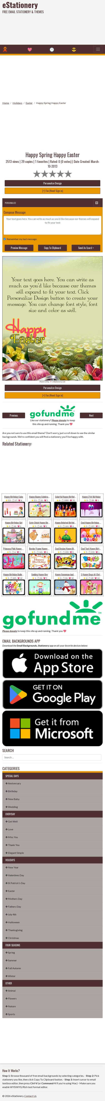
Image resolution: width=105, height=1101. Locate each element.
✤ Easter (10, 890)
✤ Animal (10, 990)
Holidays (17, 102)
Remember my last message (21, 239)
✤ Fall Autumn (13, 968)
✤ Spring (10, 952)
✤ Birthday (11, 791)
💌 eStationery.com (57, 382)
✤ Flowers (11, 998)
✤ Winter (10, 975)
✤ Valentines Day (14, 875)
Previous (14, 415)
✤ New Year (11, 867)
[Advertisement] (71, 22)
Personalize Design (52, 183)
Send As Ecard (85, 248)
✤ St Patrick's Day (15, 883)
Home (5, 102)
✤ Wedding (11, 806)
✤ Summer (11, 960)
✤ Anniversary (13, 783)
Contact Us (30, 1095)
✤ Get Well (11, 821)
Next (91, 415)
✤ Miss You (11, 837)
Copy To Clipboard (52, 248)
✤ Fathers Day (13, 906)
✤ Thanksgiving (14, 930)
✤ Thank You (12, 844)
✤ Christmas (12, 937)
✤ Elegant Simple (14, 852)
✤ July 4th (10, 914)
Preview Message (19, 248)
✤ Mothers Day (13, 898)
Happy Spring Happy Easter (51, 102)
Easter (29, 102)
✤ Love (9, 829)
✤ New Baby (12, 798)
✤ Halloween (12, 922)
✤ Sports (10, 1014)
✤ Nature (10, 1006)
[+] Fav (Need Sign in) (52, 191)
